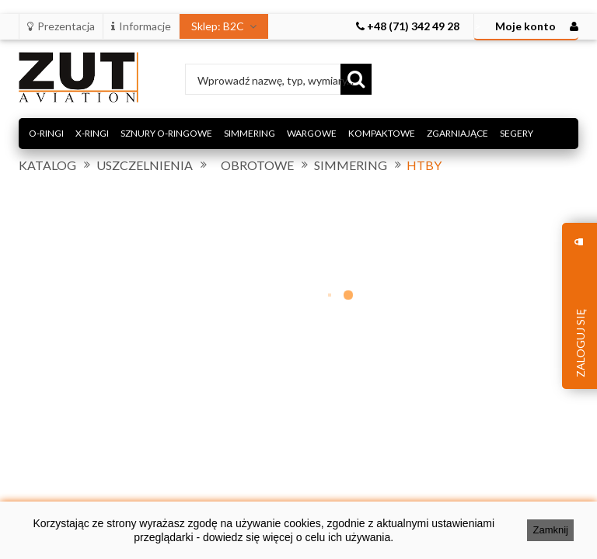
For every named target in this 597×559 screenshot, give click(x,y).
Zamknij (550, 530)
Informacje (141, 26)
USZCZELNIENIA (144, 165)
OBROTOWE (257, 165)
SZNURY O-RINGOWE (166, 133)
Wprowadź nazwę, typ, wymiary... (275, 80)
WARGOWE (312, 133)
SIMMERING (249, 133)
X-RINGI (92, 133)
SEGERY (516, 133)
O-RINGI (46, 133)
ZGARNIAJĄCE (457, 133)
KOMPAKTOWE (381, 133)
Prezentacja (61, 26)
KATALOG (47, 165)
